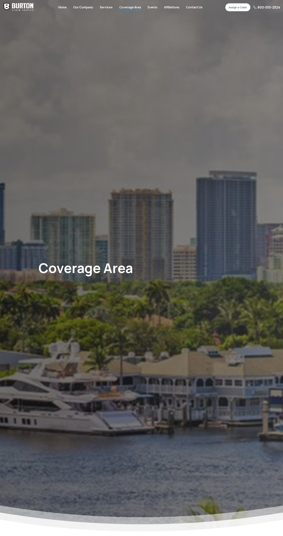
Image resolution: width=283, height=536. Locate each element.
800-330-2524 (266, 7)
